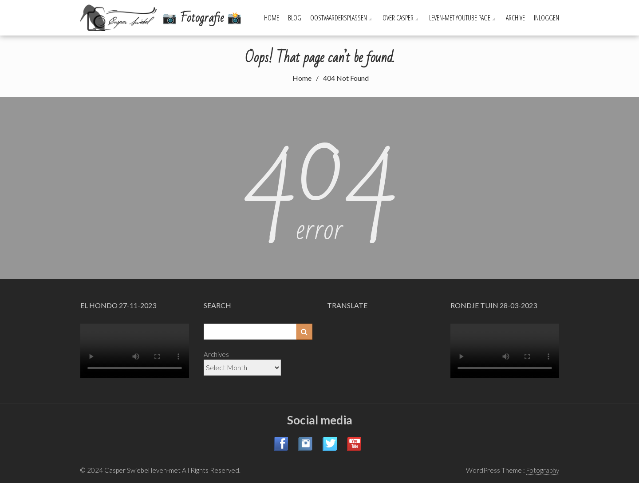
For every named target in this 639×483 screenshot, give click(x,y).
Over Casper (398, 18)
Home (271, 18)
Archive (515, 18)
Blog (294, 18)
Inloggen (546, 18)
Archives (216, 354)
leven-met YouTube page (459, 18)
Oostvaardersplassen (338, 18)
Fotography (542, 470)
